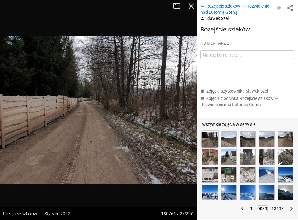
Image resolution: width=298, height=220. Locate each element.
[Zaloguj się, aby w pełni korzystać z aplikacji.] (279, 8)
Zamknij (191, 6)
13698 (277, 208)
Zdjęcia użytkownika (234, 91)
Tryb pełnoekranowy (179, 6)
